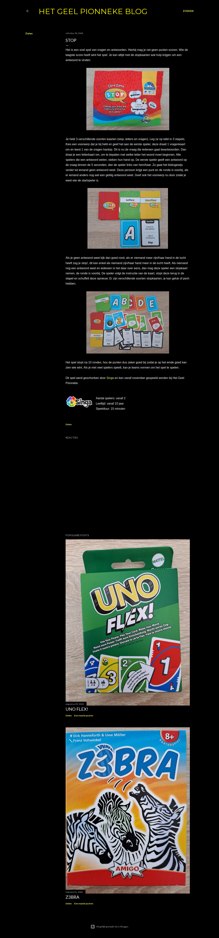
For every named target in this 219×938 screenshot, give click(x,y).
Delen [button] (29, 33)
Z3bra (72, 897)
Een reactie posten (83, 715)
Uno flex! (77, 709)
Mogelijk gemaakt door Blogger (109, 926)
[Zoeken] (188, 11)
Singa (110, 377)
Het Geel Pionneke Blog (93, 11)
